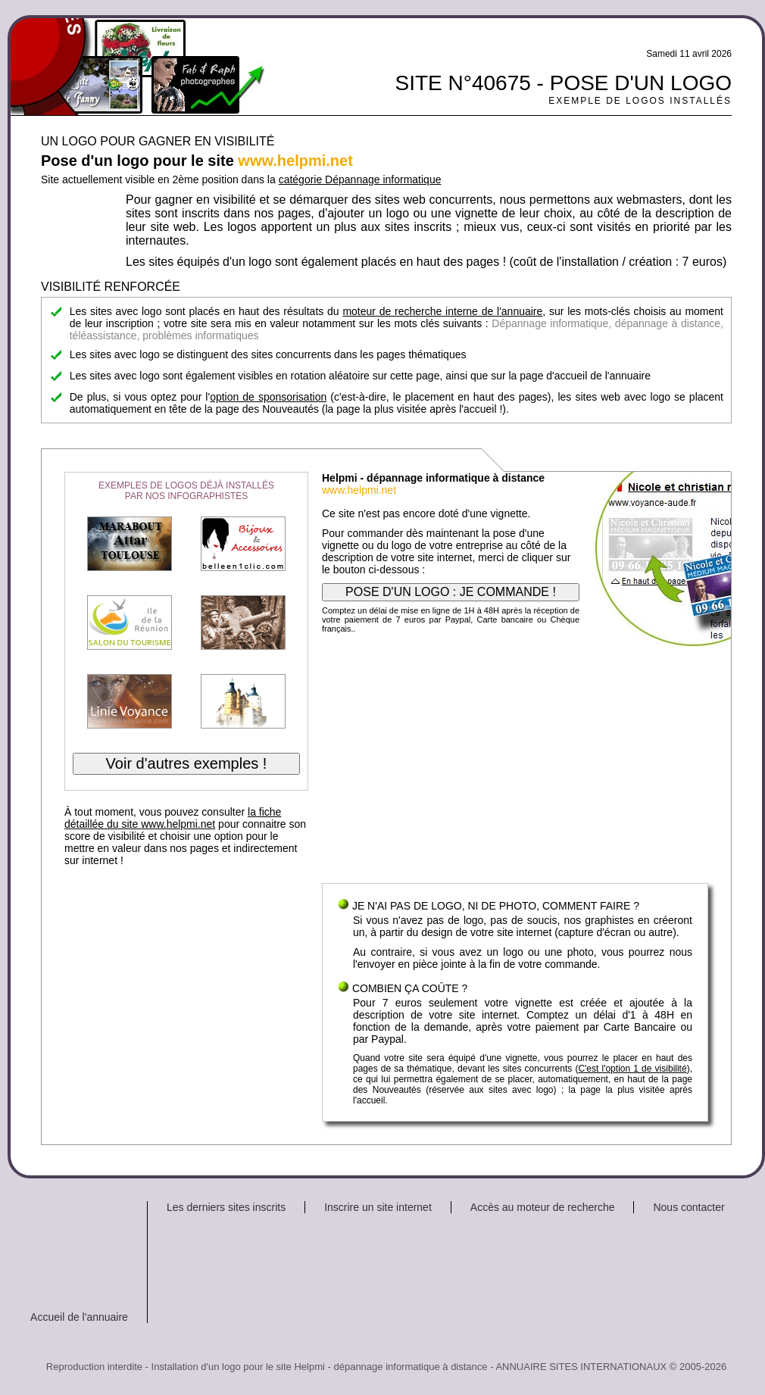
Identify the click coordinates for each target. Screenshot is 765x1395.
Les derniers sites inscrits (226, 1207)
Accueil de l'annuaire (79, 1317)
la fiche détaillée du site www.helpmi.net (172, 818)
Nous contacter (688, 1207)
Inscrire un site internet (378, 1207)
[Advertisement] (515, 762)
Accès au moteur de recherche (542, 1207)
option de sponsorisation (268, 397)
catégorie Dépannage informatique (360, 179)
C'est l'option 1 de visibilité (632, 1068)
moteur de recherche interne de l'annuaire (442, 311)
